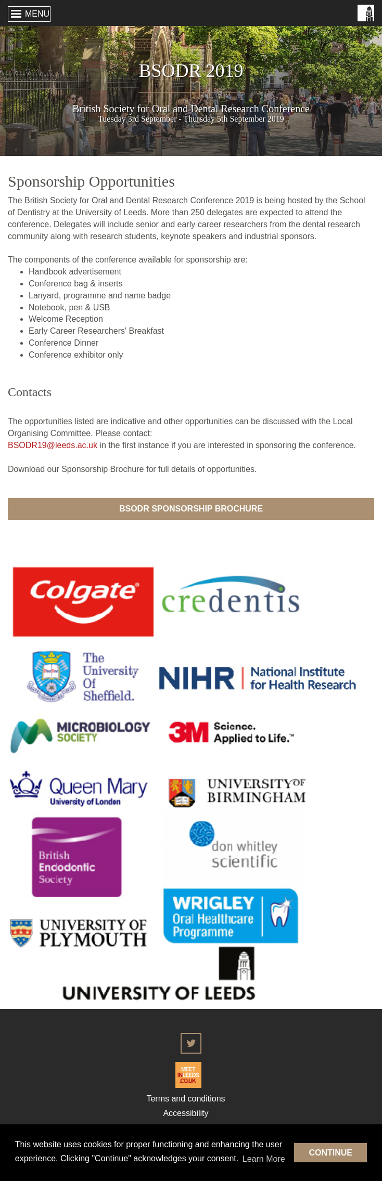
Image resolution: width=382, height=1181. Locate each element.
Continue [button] (330, 1152)
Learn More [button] (264, 1158)
